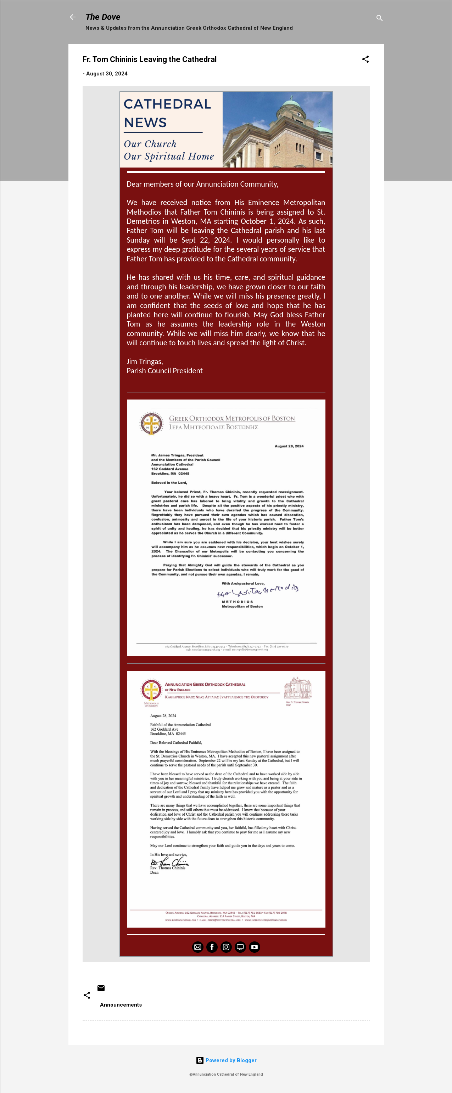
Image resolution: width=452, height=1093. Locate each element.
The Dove (103, 17)
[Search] (379, 19)
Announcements (121, 1005)
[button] (365, 60)
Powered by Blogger (226, 1060)
